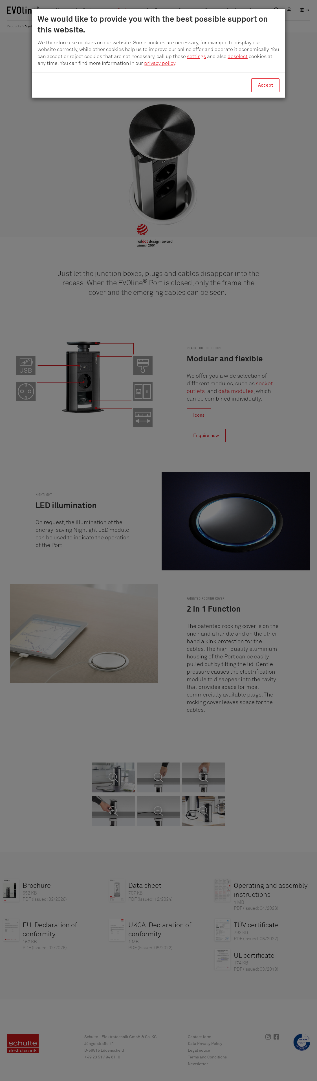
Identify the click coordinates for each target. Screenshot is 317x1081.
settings (196, 56)
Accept (265, 85)
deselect (238, 56)
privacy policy (159, 63)
